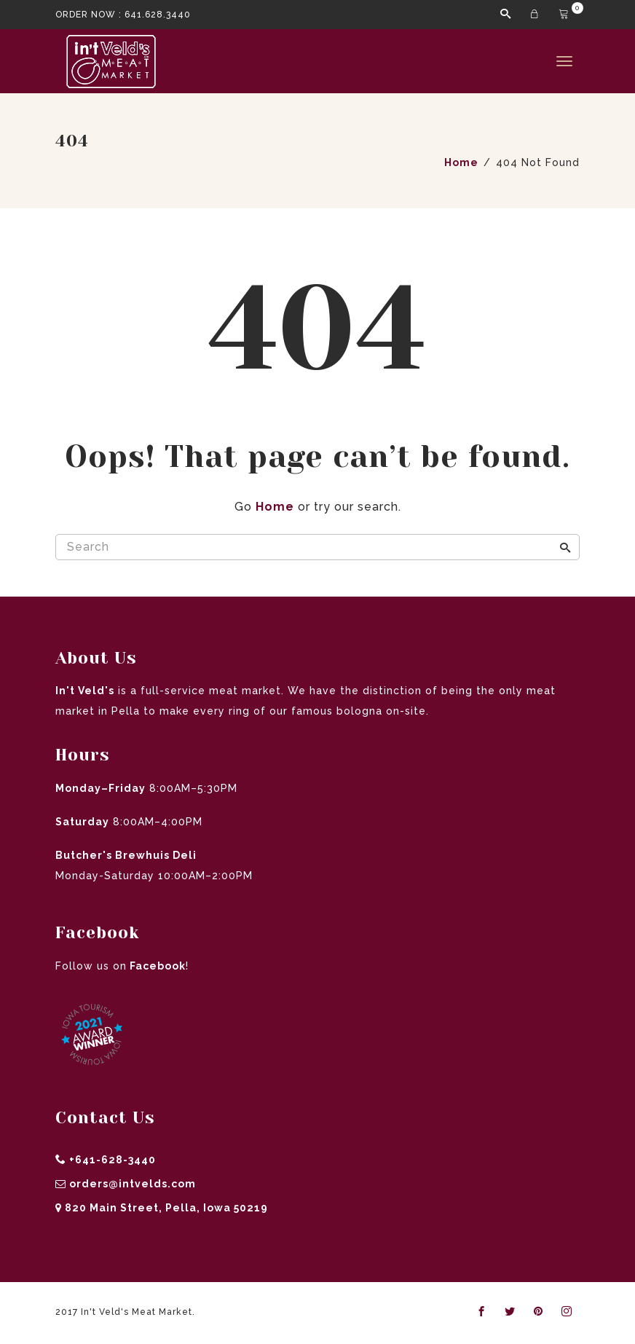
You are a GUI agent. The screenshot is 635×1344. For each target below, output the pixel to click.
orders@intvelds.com (132, 1184)
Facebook (156, 966)
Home (275, 507)
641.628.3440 (158, 14)
